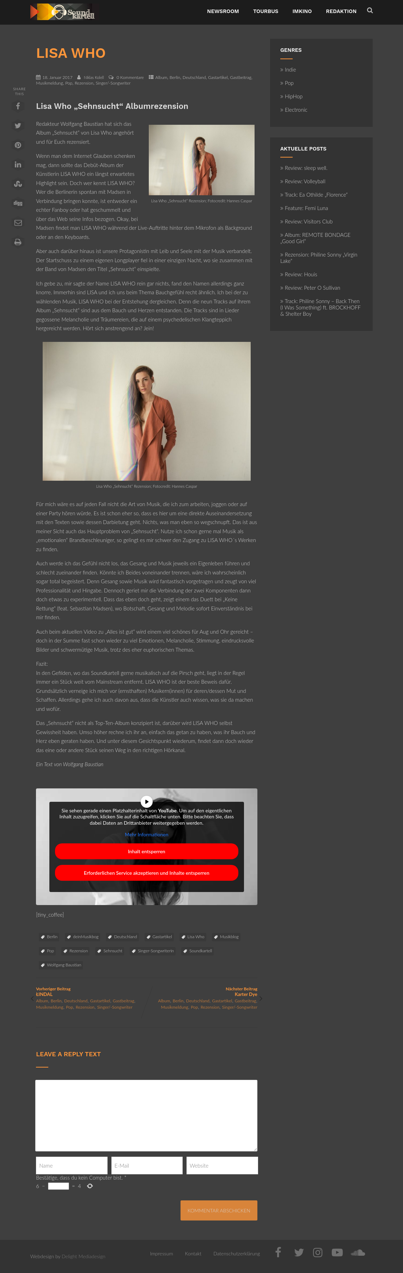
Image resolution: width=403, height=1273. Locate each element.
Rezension (84, 83)
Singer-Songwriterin (156, 950)
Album (161, 77)
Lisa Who (196, 936)
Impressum (161, 1253)
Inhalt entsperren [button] (146, 851)
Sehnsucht (112, 950)
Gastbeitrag (240, 77)
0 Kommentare (130, 77)
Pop (68, 83)
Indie (288, 69)
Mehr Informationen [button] (147, 834)
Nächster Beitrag (202, 991)
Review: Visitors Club (306, 221)
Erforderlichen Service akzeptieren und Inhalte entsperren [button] (146, 873)
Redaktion (341, 11)
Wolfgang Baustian (64, 964)
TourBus (266, 11)
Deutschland (194, 77)
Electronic (293, 109)
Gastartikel (218, 77)
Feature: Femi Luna (304, 208)
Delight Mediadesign (83, 1256)
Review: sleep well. (304, 168)
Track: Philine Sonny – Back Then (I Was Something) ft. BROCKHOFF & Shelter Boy (320, 307)
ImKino (302, 11)
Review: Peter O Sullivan (310, 287)
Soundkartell (200, 950)
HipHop (291, 96)
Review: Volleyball (302, 181)
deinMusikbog (85, 936)
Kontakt (193, 1253)
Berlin (175, 77)
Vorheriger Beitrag (91, 991)
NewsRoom (223, 11)
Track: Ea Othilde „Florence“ (314, 194)
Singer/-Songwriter (113, 83)
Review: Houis (298, 274)
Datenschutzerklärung (236, 1253)
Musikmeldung (49, 83)
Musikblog (229, 936)
